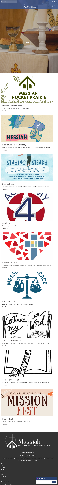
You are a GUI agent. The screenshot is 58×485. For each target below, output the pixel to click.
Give (2, 474)
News (2, 469)
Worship (3, 471)
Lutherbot (4, 476)
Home (2, 463)
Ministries (3, 473)
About (2, 465)
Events (3, 467)
